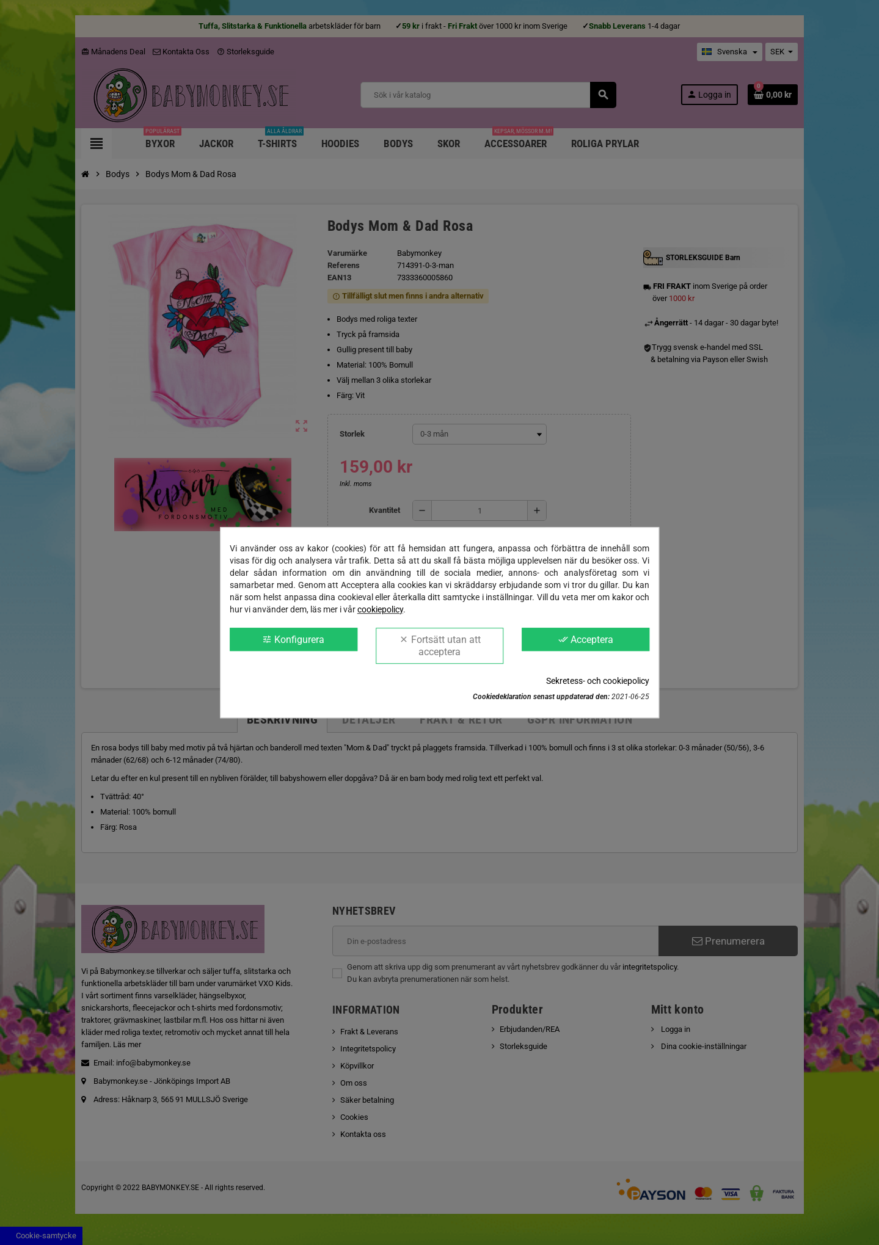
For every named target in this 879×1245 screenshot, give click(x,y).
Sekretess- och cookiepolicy (597, 681)
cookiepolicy (380, 609)
